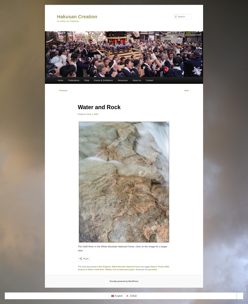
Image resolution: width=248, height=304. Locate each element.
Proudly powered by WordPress (124, 281)
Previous (62, 90)
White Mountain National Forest (126, 267)
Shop (86, 80)
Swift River (99, 269)
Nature (154, 267)
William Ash (110, 269)
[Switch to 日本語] (131, 296)
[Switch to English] (117, 296)
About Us (137, 80)
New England (105, 267)
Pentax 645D (163, 267)
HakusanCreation (127, 269)
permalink (152, 269)
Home (60, 80)
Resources (123, 80)
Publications (73, 80)
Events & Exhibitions (103, 80)
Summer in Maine (85, 269)
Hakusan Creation (77, 16)
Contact (149, 80)
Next (188, 90)
